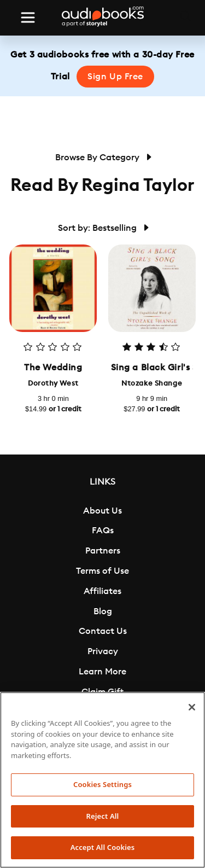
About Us (102, 510)
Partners (102, 550)
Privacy (102, 651)
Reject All (102, 816)
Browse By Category (102, 157)
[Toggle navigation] (28, 17)
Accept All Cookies (103, 847)
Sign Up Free (115, 76)
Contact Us (103, 631)
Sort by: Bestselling (103, 228)
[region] (102, 780)
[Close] (192, 707)
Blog (102, 611)
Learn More (102, 671)
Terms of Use (102, 571)
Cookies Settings (102, 784)
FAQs (103, 530)
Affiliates (102, 591)
